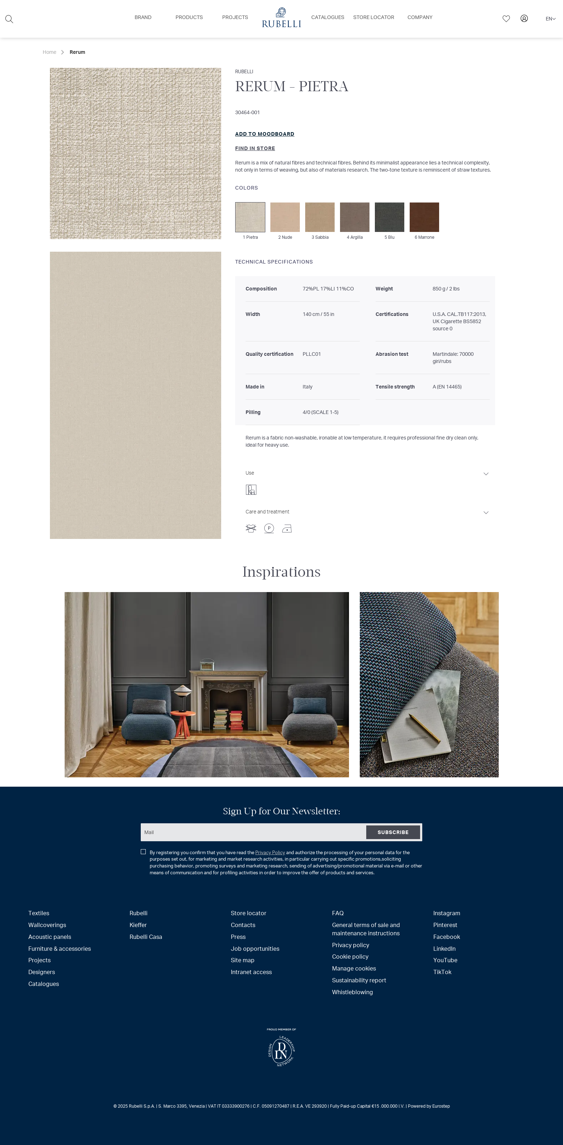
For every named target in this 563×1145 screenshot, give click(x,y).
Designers (41, 971)
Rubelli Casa (146, 936)
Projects (39, 959)
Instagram (446, 912)
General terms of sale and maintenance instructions (366, 928)
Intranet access (251, 971)
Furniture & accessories (59, 948)
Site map (243, 959)
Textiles (38, 912)
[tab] (368, 480)
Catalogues (43, 983)
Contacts (243, 924)
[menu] (281, 19)
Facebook (446, 936)
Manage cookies (354, 968)
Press (238, 936)
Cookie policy (350, 956)
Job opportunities (255, 948)
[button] (551, 19)
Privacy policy (350, 944)
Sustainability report (359, 980)
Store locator (248, 912)
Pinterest (445, 924)
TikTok (442, 971)
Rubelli (139, 912)
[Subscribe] (393, 832)
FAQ (338, 912)
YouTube (445, 959)
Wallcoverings (47, 924)
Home (49, 52)
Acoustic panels (49, 936)
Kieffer (138, 924)
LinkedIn (444, 948)
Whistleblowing (352, 991)
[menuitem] (143, 17)
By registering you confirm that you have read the (281, 862)
